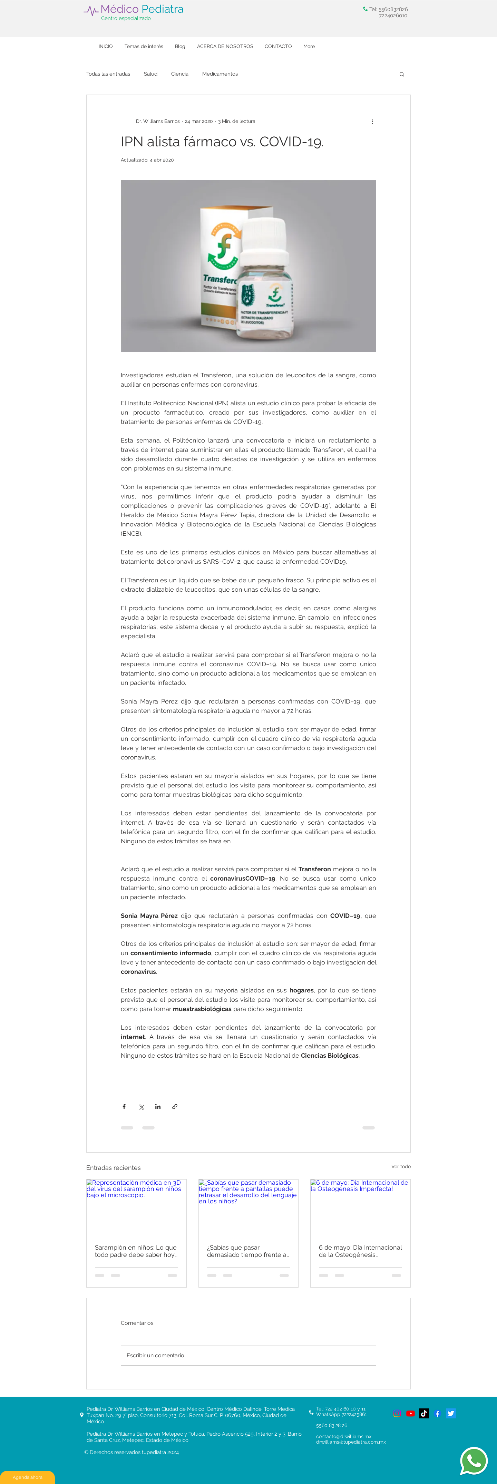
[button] (402, 74)
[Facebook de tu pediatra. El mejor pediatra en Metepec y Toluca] (437, 1413)
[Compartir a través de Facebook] (124, 1106)
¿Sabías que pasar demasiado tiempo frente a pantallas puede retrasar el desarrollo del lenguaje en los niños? (246, 1251)
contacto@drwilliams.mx (343, 1436)
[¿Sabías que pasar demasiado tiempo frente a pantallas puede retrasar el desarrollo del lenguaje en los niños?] (249, 1207)
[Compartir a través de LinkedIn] (158, 1106)
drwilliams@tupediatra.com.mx (351, 1442)
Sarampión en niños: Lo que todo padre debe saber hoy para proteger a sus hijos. (136, 1251)
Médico (142, 8)
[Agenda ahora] (27, 1477)
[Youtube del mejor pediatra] (411, 1413)
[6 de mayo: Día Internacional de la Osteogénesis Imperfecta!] (360, 1207)
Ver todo (401, 1166)
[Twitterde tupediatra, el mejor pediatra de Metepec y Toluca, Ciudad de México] (451, 1413)
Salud (150, 74)
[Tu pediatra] (397, 1413)
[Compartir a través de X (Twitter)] (141, 1106)
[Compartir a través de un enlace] (175, 1106)
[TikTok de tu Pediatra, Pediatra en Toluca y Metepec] (424, 1413)
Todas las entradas (108, 74)
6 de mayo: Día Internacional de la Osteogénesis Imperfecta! (360, 1251)
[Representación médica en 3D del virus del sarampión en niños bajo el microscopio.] (136, 1207)
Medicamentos (220, 74)
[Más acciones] (372, 121)
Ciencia (179, 74)
